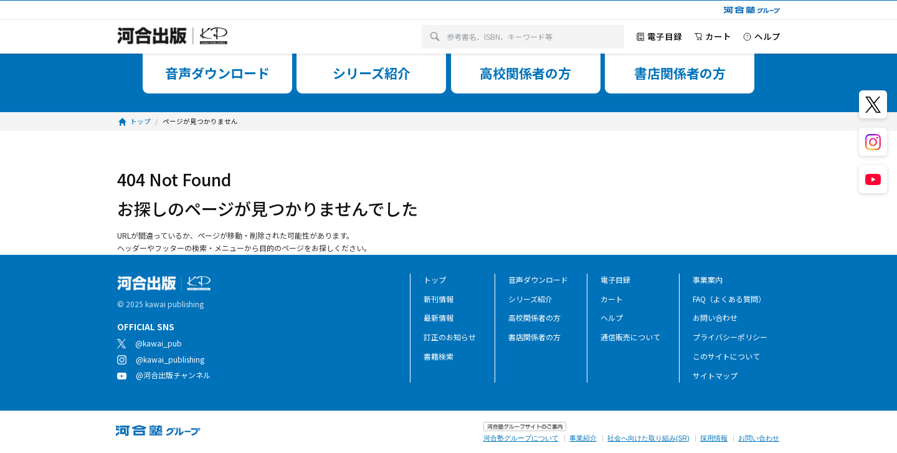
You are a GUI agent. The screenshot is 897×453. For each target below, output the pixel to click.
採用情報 (714, 438)
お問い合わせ (715, 317)
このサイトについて (726, 356)
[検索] (435, 37)
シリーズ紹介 (530, 298)
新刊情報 (438, 298)
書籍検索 (438, 356)
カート (611, 298)
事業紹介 (583, 438)
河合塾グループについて (521, 438)
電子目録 (615, 279)
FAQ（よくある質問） (729, 298)
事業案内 (708, 279)
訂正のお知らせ (450, 336)
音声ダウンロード (538, 279)
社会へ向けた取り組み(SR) (648, 438)
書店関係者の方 (534, 336)
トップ (435, 279)
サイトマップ (715, 375)
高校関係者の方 (534, 317)
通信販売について (630, 336)
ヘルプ (611, 317)
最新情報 (438, 317)
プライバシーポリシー (730, 336)
